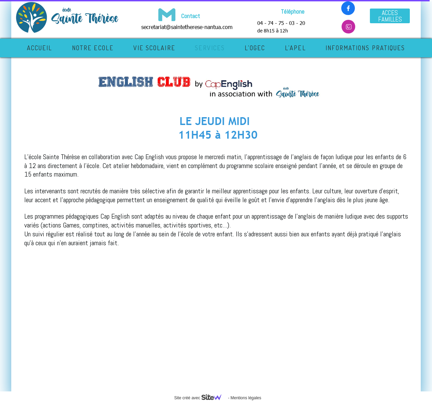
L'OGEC (255, 48)
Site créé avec (200, 398)
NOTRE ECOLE (93, 48)
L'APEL (295, 48)
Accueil (40, 48)
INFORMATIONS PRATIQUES (365, 48)
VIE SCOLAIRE (154, 48)
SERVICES (210, 48)
